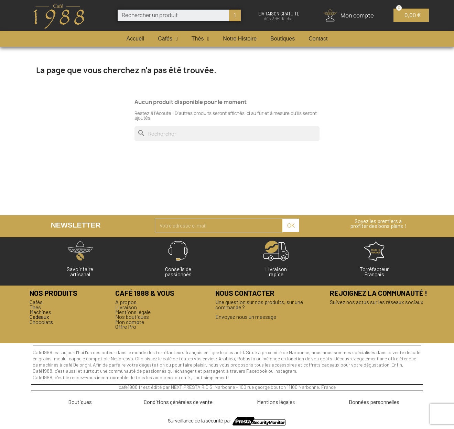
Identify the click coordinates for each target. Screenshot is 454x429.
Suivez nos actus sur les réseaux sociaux (376, 302)
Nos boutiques (132, 316)
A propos (126, 302)
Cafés (168, 39)
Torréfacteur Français (374, 271)
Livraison (126, 307)
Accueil (135, 39)
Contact (318, 39)
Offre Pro (125, 326)
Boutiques (282, 39)
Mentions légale (133, 312)
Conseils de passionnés (178, 271)
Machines (40, 312)
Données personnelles (374, 401)
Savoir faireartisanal (80, 271)
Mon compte (129, 321)
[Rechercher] (227, 133)
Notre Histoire (240, 39)
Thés (200, 39)
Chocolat (40, 321)
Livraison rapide (276, 271)
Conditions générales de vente (178, 401)
